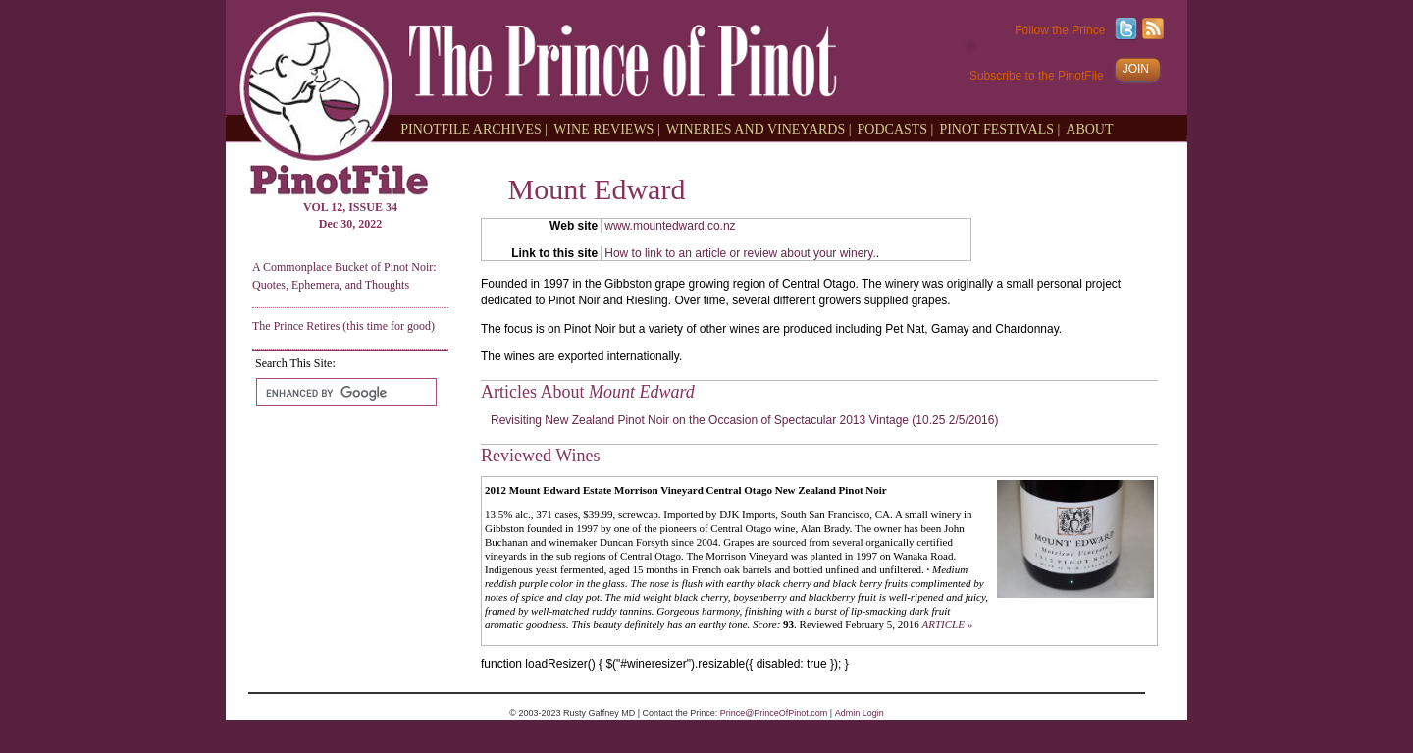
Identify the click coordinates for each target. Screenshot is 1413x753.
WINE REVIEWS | (606, 128)
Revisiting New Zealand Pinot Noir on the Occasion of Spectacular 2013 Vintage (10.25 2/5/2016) (744, 420)
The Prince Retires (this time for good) (343, 326)
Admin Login (859, 713)
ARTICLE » (947, 624)
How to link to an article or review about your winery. (740, 253)
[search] (344, 393)
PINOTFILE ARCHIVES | (474, 128)
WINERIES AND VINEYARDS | (759, 128)
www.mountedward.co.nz (669, 226)
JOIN (1136, 69)
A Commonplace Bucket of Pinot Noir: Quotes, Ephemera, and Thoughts (344, 275)
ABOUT (1089, 128)
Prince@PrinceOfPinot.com (774, 713)
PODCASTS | (896, 128)
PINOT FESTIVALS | (999, 128)
